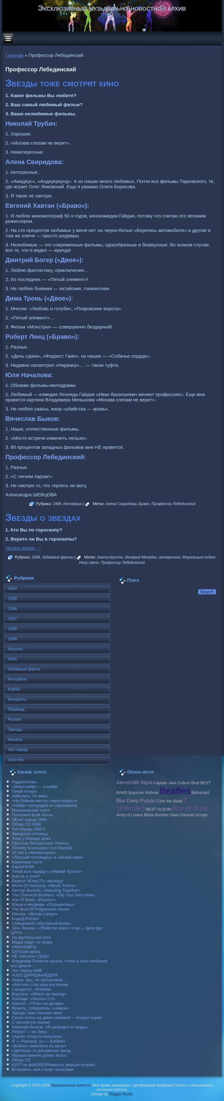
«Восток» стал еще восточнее (40, 984)
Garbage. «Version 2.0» (33, 998)
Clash (174, 815)
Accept (201, 815)
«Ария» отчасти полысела (37, 1036)
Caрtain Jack (165, 783)
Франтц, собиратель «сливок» (40, 1008)
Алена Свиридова (121, 504)
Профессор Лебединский (173, 504)
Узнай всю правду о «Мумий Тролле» (47, 871)
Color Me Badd (169, 801)
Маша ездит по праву (32, 942)
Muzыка (15, 649)
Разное (14, 719)
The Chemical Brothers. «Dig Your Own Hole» (53, 895)
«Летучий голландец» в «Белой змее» (48, 857)
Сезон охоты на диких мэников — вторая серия (57, 1017)
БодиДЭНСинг (25, 918)
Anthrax (151, 792)
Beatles (175, 790)
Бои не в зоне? (26, 876)
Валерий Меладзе (141, 557)
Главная (14, 55)
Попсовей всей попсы (32, 814)
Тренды (15, 729)
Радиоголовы (24, 781)
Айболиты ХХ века (29, 796)
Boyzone (136, 792)
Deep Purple (141, 800)
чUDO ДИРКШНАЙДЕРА (35, 975)
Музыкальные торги (31, 810)
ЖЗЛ (12, 659)
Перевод (16, 709)
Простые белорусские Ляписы (40, 843)
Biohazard (200, 792)
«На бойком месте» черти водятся (44, 800)
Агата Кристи (110, 557)
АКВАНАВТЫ (24, 946)
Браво (144, 504)
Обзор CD (21, 1060)
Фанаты (15, 739)
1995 (12, 598)
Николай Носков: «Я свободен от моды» (50, 1027)
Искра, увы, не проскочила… (39, 979)
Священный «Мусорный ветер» (42, 923)
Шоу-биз (16, 759)
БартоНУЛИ (23, 866)
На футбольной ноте (31, 937)
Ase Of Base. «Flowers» (34, 899)
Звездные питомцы (30, 833)
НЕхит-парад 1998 (29, 819)
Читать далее (23, 548)
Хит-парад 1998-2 (29, 829)
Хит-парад (18, 749)
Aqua (146, 782)
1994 (12, 588)
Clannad (186, 815)
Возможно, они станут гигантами (43, 1069)
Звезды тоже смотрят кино (62, 83)
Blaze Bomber (156, 815)
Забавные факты (58, 557)
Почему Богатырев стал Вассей (42, 847)
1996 (12, 608)
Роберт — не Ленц (29, 1031)
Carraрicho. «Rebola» (32, 989)
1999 (12, 638)
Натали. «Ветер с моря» (35, 913)
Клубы (14, 689)
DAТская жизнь (26, 951)
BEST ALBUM (158, 809)
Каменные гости (27, 862)
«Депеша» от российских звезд (41, 1050)
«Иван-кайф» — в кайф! (35, 786)
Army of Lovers (129, 815)
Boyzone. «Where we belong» (39, 994)
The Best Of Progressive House (40, 909)
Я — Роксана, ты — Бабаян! (38, 1041)
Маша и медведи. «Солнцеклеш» (43, 904)
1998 (57, 504)
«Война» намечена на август (39, 1045)
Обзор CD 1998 (26, 824)
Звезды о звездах (43, 517)
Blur (120, 800)
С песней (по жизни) (31, 1022)
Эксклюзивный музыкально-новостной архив (112, 8)
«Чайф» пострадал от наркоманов (44, 805)
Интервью (72, 504)
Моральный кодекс (199, 557)
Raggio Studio (121, 1094)
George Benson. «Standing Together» (46, 890)
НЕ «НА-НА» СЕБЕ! (30, 956)
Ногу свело (89, 562)
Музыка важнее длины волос (39, 1055)
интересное (169, 557)
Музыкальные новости (70, 1085)
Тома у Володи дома (31, 838)
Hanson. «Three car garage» (38, 1003)
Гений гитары (24, 791)
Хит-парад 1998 (27, 970)
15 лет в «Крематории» (34, 852)
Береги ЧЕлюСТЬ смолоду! (37, 880)
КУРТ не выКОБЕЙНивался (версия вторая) (53, 1064)
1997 (12, 618)
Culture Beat (188, 783)
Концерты (17, 699)
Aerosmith (127, 782)
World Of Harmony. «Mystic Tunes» (44, 885)
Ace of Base (190, 808)
